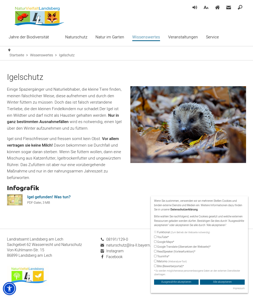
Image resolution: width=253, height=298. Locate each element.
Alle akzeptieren (222, 282)
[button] (9, 288)
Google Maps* (164, 242)
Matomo (170, 261)
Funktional (182, 232)
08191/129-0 (114, 239)
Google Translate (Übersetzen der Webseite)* (182, 247)
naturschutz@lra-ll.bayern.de (127, 245)
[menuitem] (194, 8)
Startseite (16, 55)
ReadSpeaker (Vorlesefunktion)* (174, 252)
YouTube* (161, 237)
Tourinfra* (161, 256)
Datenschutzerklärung (184, 210)
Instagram (112, 251)
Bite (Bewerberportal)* (169, 266)
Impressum (239, 288)
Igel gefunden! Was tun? (49, 197)
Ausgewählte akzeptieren (176, 282)
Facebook (111, 257)
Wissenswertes (41, 55)
